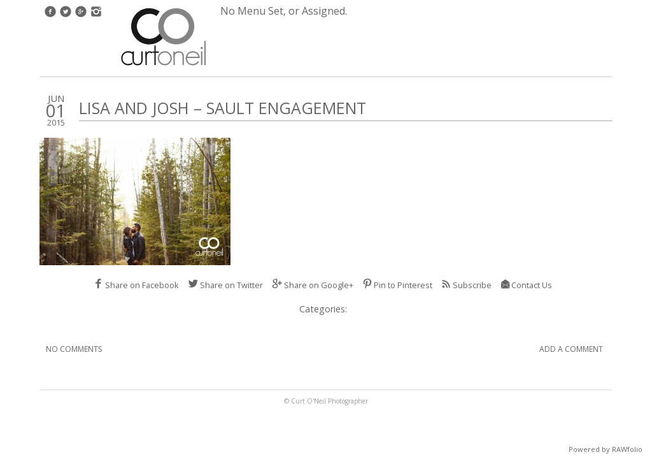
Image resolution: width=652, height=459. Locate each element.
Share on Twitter (225, 285)
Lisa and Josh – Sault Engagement (222, 108)
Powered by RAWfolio (605, 449)
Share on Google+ (312, 285)
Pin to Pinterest (397, 285)
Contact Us (526, 285)
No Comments (74, 349)
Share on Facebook (136, 285)
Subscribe (466, 285)
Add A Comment (571, 349)
